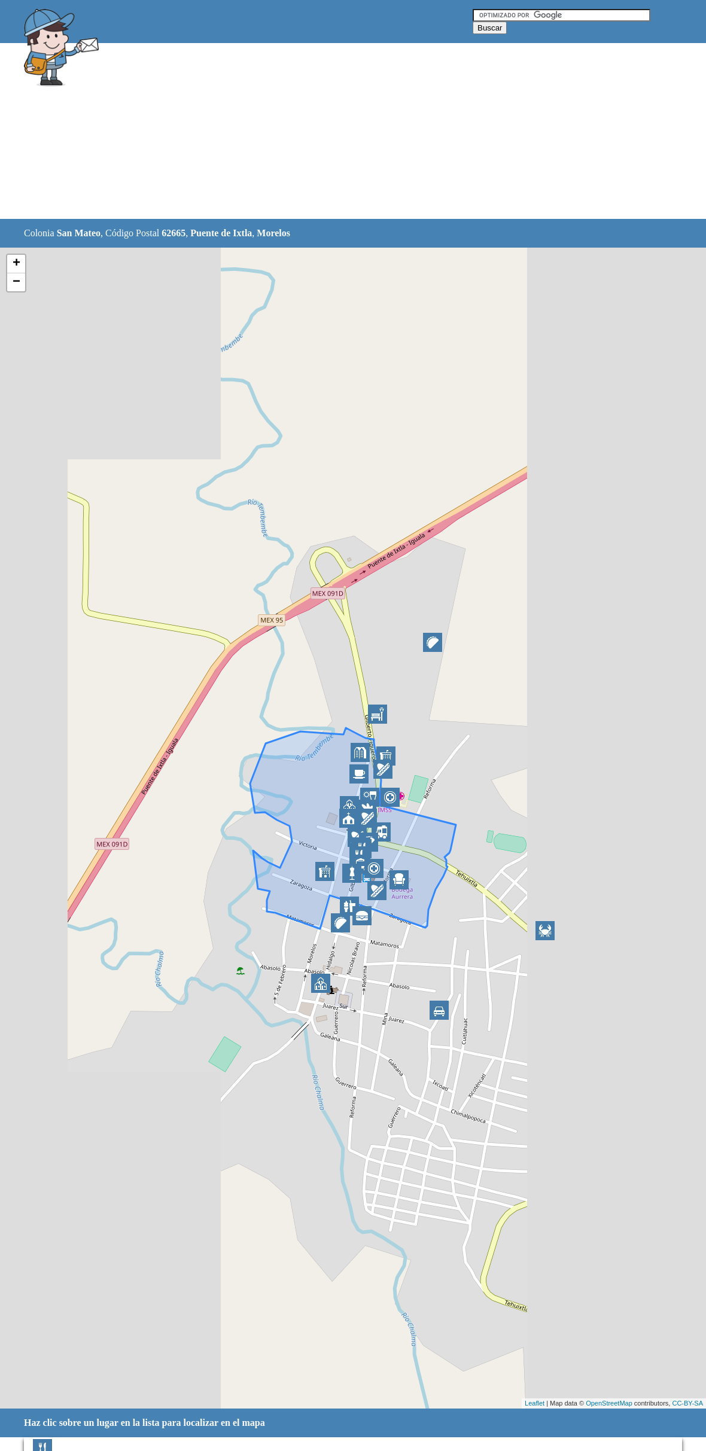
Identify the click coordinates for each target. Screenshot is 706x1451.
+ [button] (16, 264)
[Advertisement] (322, 131)
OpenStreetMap (609, 1403)
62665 (173, 233)
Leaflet (534, 1403)
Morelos (273, 233)
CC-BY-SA (687, 1403)
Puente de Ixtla (221, 233)
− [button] (16, 282)
